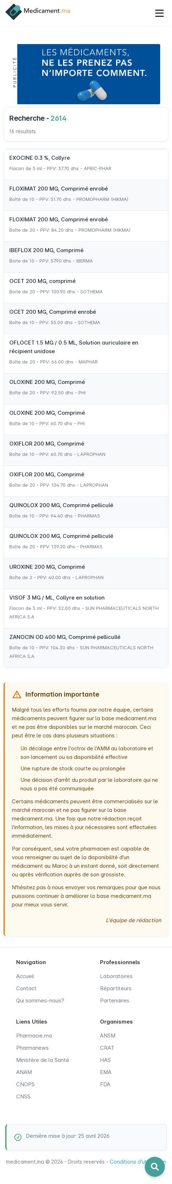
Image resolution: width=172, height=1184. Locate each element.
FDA (105, 1084)
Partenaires (114, 1000)
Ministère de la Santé (42, 1060)
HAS (105, 1060)
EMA (105, 1072)
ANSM (107, 1035)
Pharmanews (32, 1047)
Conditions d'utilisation (138, 1161)
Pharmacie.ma (34, 1035)
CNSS (23, 1096)
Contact (26, 988)
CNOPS (25, 1084)
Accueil (25, 976)
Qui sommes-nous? (40, 1000)
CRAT (107, 1047)
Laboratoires (116, 976)
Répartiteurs (116, 988)
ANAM (24, 1072)
